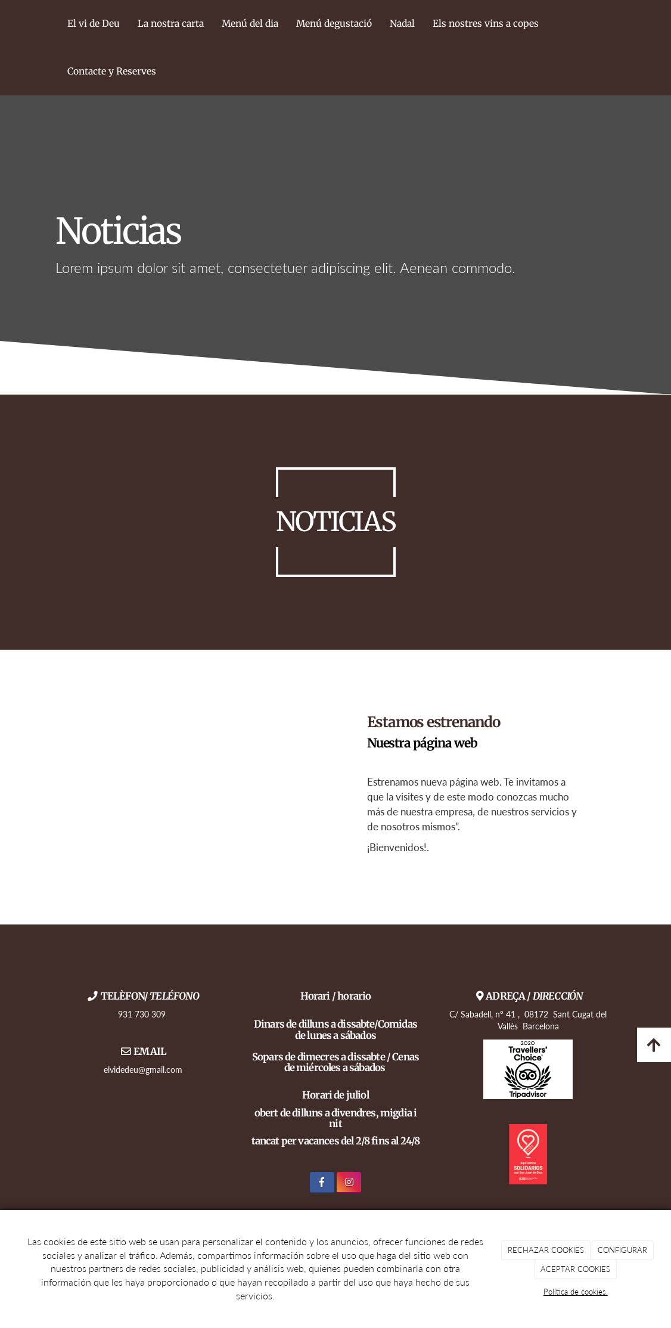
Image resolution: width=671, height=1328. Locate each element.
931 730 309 (143, 1014)
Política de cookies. (575, 1291)
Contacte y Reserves (111, 71)
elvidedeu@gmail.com (143, 1070)
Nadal (402, 23)
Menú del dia (250, 23)
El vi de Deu (93, 23)
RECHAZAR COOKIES (546, 1250)
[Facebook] (322, 1182)
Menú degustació (334, 23)
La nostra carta (171, 23)
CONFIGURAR (622, 1250)
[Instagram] (349, 1182)
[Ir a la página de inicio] (52, 48)
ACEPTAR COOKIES (575, 1269)
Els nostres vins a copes (486, 23)
